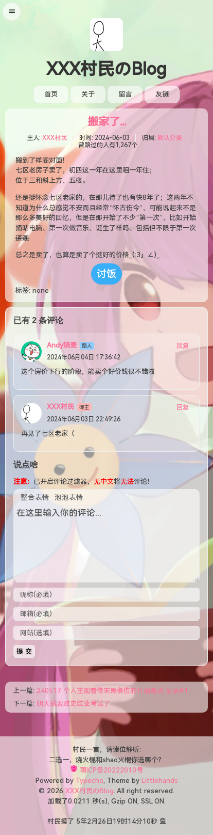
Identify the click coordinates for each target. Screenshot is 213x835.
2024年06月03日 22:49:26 (83, 419)
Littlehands (159, 780)
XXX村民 (54, 137)
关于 (88, 94)
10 (147, 821)
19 (117, 821)
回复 (182, 346)
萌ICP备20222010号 (111, 770)
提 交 (24, 651)
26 (102, 821)
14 (132, 821)
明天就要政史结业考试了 (73, 703)
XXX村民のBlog (106, 69)
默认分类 (169, 137)
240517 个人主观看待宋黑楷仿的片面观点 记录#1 (112, 691)
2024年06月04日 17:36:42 (83, 357)
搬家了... (106, 122)
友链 (162, 94)
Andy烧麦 (62, 345)
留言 (125, 94)
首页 (51, 94)
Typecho (89, 780)
